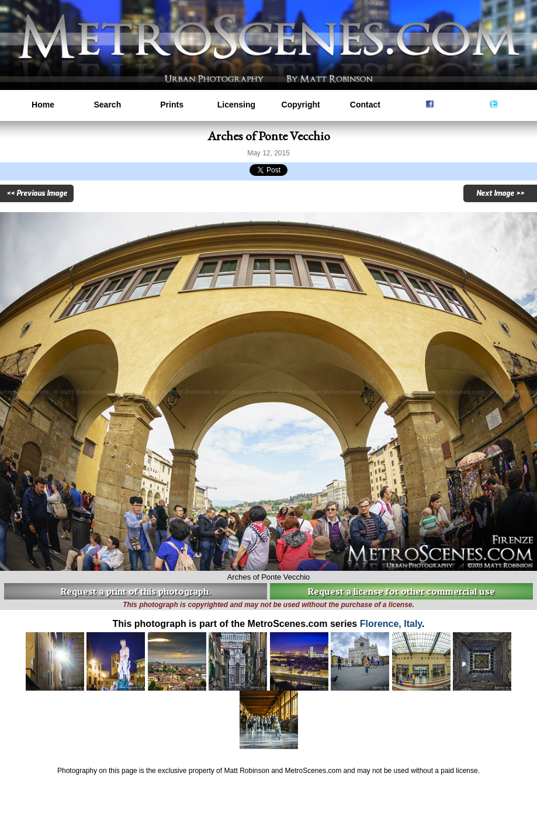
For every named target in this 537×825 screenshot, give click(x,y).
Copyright (301, 104)
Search (107, 104)
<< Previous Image (36, 193)
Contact (365, 104)
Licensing (236, 104)
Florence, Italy (391, 624)
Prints (171, 104)
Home (43, 104)
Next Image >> (500, 193)
